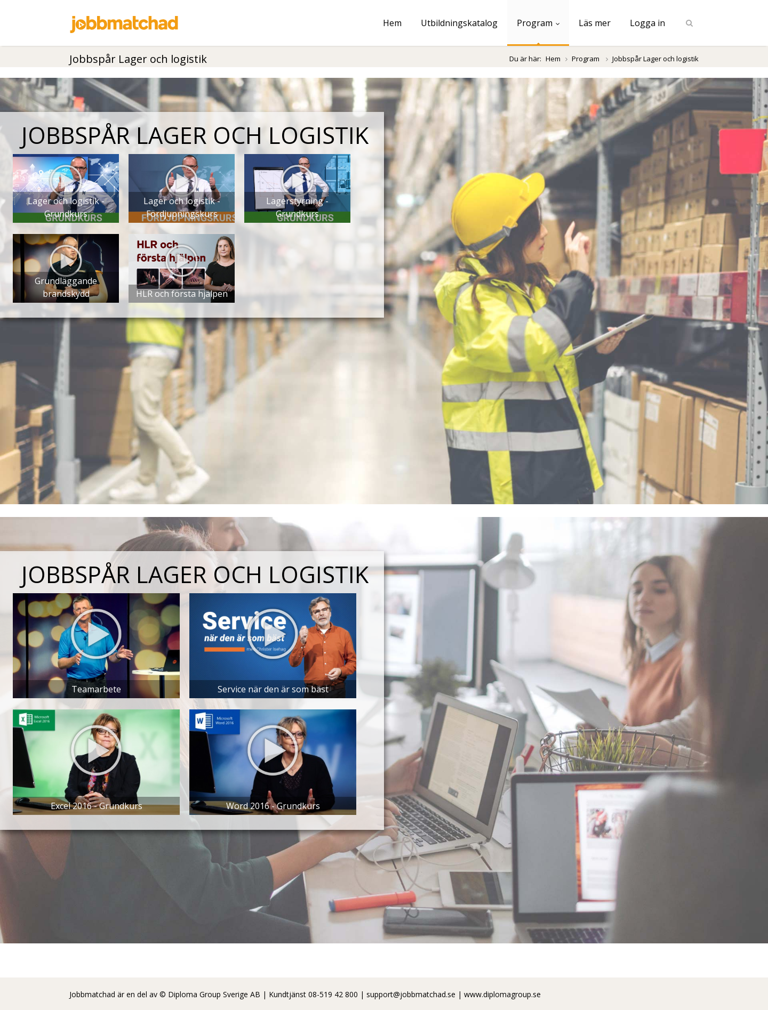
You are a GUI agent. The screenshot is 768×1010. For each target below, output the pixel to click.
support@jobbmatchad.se (410, 994)
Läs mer (595, 23)
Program (538, 23)
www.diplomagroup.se (502, 994)
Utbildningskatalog (459, 23)
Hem (392, 23)
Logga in (647, 23)
